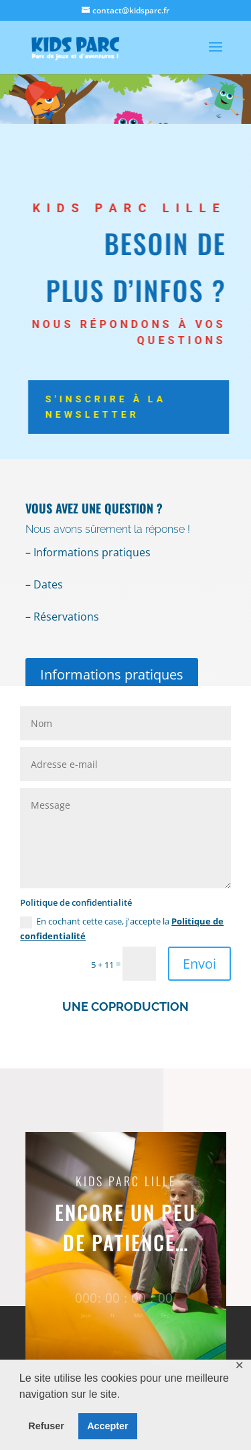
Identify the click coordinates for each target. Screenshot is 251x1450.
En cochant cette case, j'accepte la (122, 928)
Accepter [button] (108, 1426)
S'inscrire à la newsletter (112, 407)
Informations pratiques (111, 674)
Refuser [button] (46, 1426)
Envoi (199, 964)
